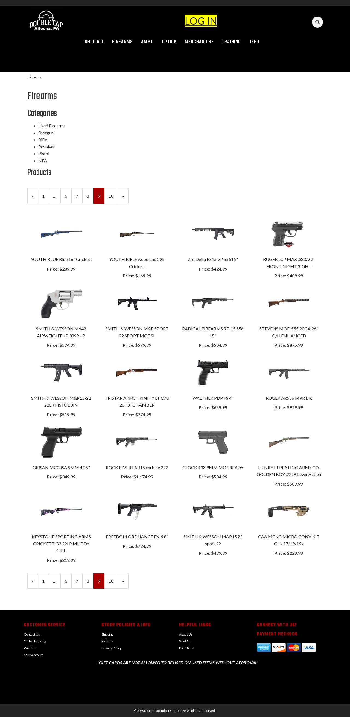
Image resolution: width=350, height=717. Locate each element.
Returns (107, 641)
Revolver (46, 146)
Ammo (147, 41)
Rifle (42, 139)
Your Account (33, 655)
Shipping (107, 634)
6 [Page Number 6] (68, 195)
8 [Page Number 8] (90, 195)
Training (231, 41)
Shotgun (46, 132)
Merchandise (199, 41)
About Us (185, 634)
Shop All (94, 41)
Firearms (122, 41)
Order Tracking (35, 641)
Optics (169, 41)
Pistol (43, 153)
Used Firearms (52, 125)
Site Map (185, 641)
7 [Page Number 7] (79, 195)
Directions (186, 648)
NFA (42, 160)
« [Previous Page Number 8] (35, 198)
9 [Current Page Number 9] (101, 198)
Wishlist (30, 648)
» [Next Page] (125, 198)
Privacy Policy (111, 648)
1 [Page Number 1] (45, 195)
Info (256, 41)
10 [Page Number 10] (113, 195)
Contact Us (32, 634)
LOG (195, 21)
